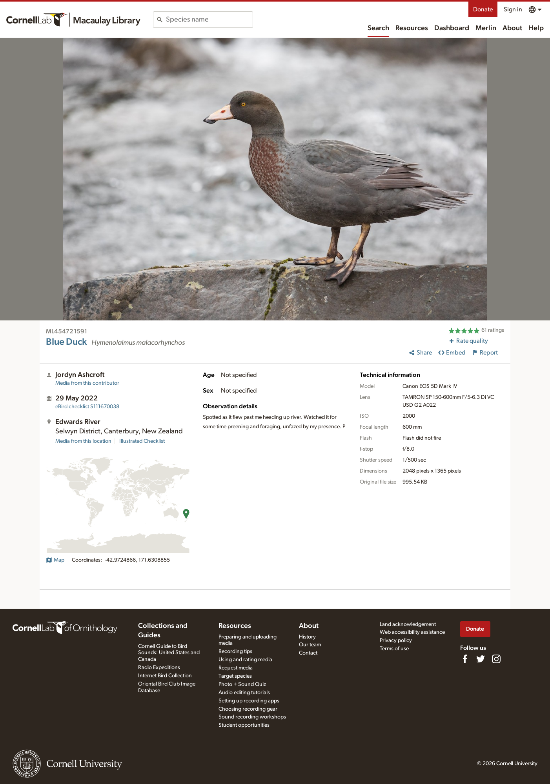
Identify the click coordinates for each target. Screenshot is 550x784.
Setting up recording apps (249, 701)
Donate (483, 9)
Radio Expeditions (159, 667)
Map (55, 560)
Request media (236, 668)
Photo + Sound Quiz (242, 684)
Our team (310, 645)
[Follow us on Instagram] (496, 659)
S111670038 (87, 406)
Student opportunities (244, 725)
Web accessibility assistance (412, 632)
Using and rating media (245, 659)
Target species (235, 676)
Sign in (513, 9)
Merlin (485, 28)
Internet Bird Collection (165, 675)
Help (536, 28)
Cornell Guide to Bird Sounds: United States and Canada (169, 653)
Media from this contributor (87, 383)
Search (378, 28)
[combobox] (209, 19)
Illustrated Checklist (142, 441)
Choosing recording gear (248, 709)
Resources (411, 28)
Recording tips (235, 651)
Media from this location (83, 441)
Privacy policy (396, 640)
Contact (308, 653)
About (512, 28)
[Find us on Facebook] (465, 659)
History (307, 637)
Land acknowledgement (408, 624)
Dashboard (451, 28)
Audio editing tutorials (244, 692)
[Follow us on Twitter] (480, 659)
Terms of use (394, 648)
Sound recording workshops (252, 717)
